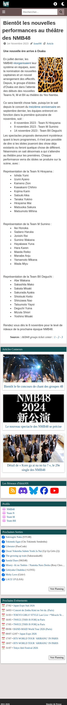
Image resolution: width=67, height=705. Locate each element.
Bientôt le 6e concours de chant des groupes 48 (33, 386)
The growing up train (16, 555)
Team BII (11, 521)
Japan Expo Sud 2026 (24, 605)
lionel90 (38, 43)
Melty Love (11, 574)
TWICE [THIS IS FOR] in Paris (29, 619)
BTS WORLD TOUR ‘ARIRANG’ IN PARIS (35, 638)
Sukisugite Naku (14, 536)
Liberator (10, 545)
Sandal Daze (12, 560)
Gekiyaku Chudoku (15, 569)
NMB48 (11, 509)
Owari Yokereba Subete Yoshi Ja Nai (24, 550)
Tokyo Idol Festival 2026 (25, 647)
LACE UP (11, 578)
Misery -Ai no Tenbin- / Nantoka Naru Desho (28, 564)
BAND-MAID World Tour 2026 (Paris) (32, 628)
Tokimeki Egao (13, 541)
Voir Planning (57, 588)
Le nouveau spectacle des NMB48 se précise (33, 426)
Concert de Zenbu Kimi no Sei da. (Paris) (33, 609)
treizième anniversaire (43, 106)
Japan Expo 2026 (28, 633)
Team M (11, 517)
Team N (10, 513)
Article (50, 43)
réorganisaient (22, 63)
